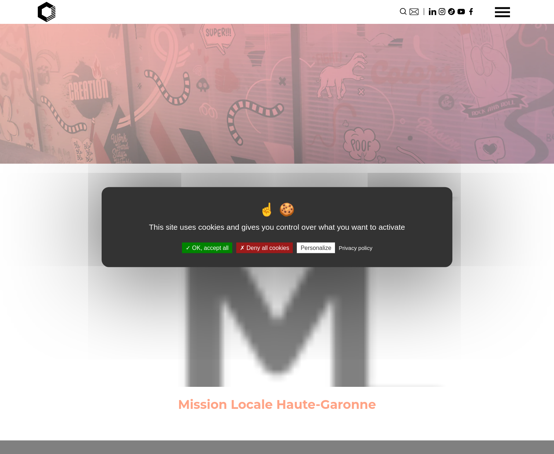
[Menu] (502, 12)
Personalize (315, 248)
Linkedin (432, 11)
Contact (414, 11)
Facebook (470, 11)
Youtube (461, 11)
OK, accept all (207, 248)
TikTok (451, 11)
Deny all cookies (264, 248)
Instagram (442, 11)
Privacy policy (355, 248)
